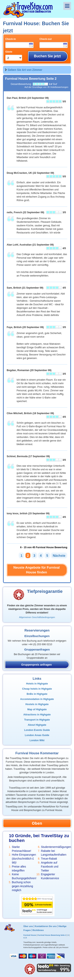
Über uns (28, 926)
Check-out (45, 39)
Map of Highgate (37, 709)
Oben (37, 823)
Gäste (8, 51)
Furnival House (29, 935)
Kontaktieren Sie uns (46, 926)
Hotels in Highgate (37, 683)
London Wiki (37, 740)
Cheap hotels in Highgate (37, 688)
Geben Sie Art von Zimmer (25, 69)
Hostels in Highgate (37, 704)
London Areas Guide (37, 735)
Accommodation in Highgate (37, 699)
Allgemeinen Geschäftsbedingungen (37, 617)
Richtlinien (38, 930)
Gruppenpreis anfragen (36, 664)
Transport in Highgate (37, 719)
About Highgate (37, 725)
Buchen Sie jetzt (47, 56)
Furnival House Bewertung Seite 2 (51, 935)
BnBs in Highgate (37, 694)
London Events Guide (37, 730)
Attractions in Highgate (37, 714)
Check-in (10, 39)
